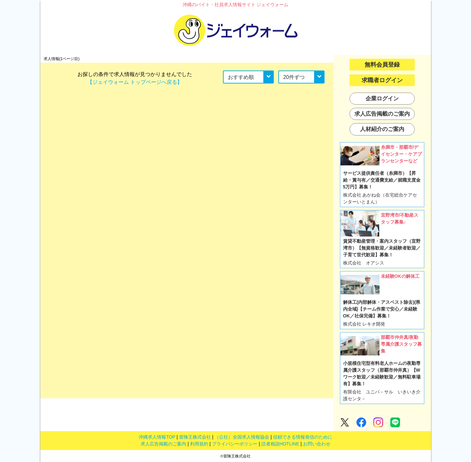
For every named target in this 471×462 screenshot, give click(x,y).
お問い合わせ (316, 443)
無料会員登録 (382, 64)
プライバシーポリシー (234, 443)
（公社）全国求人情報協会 (242, 437)
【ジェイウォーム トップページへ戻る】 (134, 82)
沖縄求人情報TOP (157, 437)
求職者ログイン (382, 80)
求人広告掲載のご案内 (163, 443)
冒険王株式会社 (195, 437)
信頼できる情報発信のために (302, 437)
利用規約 (199, 443)
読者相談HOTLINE (280, 443)
